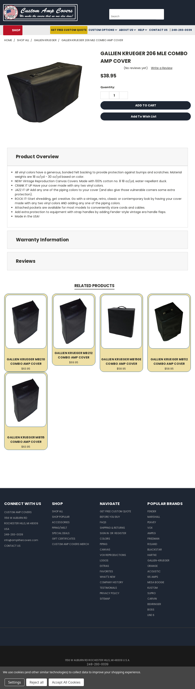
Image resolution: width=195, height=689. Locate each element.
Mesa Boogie (155, 582)
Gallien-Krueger (158, 560)
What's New (107, 577)
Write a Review (161, 68)
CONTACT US (12, 546)
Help (142, 30)
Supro (151, 593)
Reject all (37, 682)
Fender (151, 511)
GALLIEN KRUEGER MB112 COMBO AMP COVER (169, 361)
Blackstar (154, 549)
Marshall (153, 517)
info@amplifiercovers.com (21, 540)
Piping (103, 544)
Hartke (152, 555)
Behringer (154, 604)
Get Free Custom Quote (69, 30)
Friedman (153, 538)
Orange (152, 566)
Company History (111, 582)
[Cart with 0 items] (191, 14)
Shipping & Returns (112, 527)
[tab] (97, 157)
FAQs (103, 522)
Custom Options (102, 30)
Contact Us (158, 30)
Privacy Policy (109, 593)
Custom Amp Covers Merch (70, 544)
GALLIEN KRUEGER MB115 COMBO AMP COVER (25, 439)
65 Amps (152, 577)
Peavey (151, 522)
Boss (150, 609)
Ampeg (151, 533)
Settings (14, 682)
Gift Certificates (63, 538)
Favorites (106, 571)
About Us (127, 30)
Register (120, 533)
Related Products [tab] (94, 286)
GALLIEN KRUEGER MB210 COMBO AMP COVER (26, 361)
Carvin (152, 598)
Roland (152, 544)
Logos (104, 560)
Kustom (152, 588)
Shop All (57, 511)
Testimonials (108, 588)
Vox (149, 527)
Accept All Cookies (66, 682)
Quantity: (107, 87)
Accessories (61, 522)
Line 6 (150, 615)
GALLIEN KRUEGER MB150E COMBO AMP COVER (121, 361)
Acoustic (154, 571)
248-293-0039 (182, 30)
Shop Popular (61, 517)
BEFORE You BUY (110, 517)
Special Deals (61, 533)
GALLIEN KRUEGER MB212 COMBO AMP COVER (74, 355)
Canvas (105, 549)
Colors (105, 538)
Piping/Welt (59, 527)
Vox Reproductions (113, 555)
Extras (104, 566)
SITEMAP (105, 598)
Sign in (104, 533)
